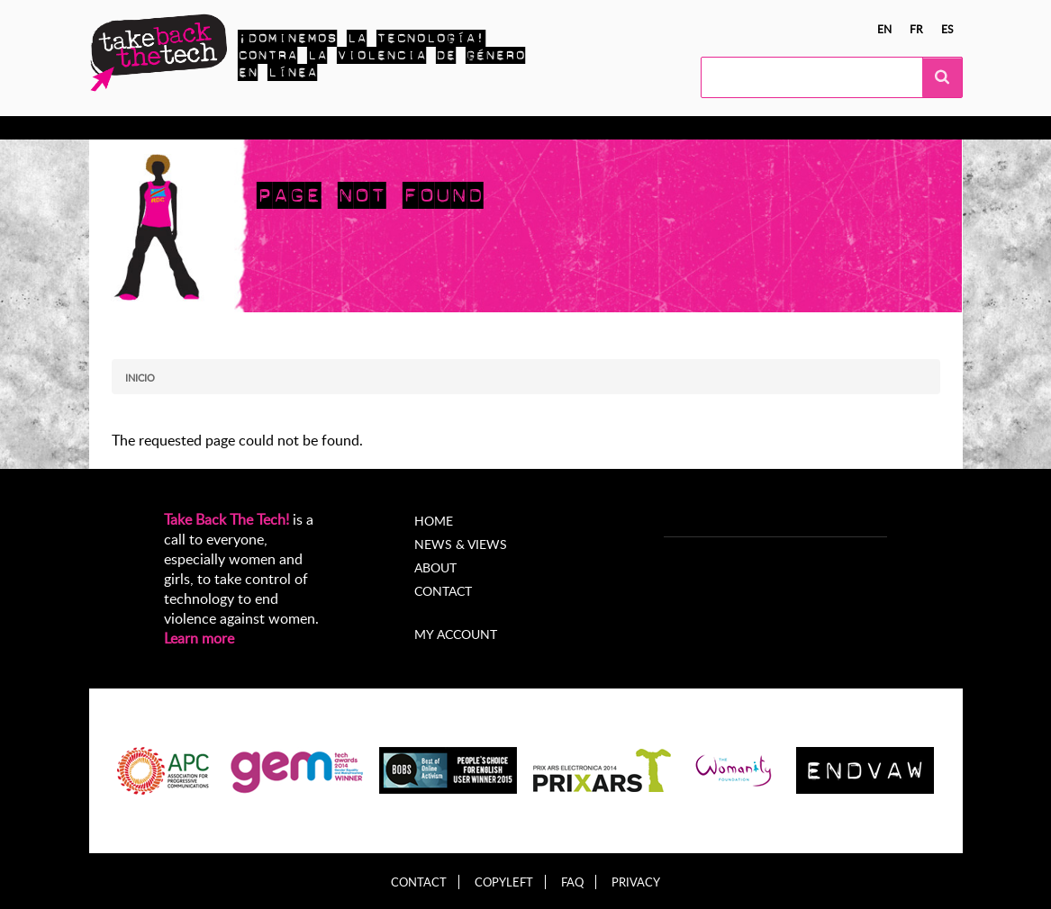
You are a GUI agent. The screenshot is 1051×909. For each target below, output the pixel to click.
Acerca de (605, 128)
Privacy (636, 882)
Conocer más (163, 128)
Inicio (140, 377)
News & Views (460, 544)
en (884, 29)
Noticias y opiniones (487, 128)
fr (916, 29)
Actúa (247, 128)
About (435, 567)
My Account (698, 128)
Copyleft (504, 882)
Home (433, 520)
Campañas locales (344, 128)
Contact (443, 590)
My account (455, 634)
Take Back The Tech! (226, 519)
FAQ (572, 882)
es (947, 29)
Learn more (199, 638)
